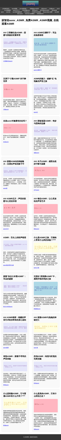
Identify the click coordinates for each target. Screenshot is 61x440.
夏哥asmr (35, 10)
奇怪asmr (6, 385)
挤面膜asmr (37, 308)
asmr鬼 (36, 347)
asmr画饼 (6, 347)
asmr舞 (57, 12)
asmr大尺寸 (16, 10)
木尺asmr (36, 190)
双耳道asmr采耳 (44, 10)
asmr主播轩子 (38, 70)
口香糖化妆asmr (7, 61)
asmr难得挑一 (23, 8)
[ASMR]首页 (5, 8)
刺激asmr (6, 425)
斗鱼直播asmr (26, 10)
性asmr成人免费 (47, 12)
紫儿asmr (20, 13)
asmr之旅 (36, 267)
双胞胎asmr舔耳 (34, 8)
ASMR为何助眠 (36, 12)
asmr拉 (8, 12)
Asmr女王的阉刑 (29, 13)
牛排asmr (27, 12)
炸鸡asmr (36, 383)
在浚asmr (6, 142)
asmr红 (36, 112)
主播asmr (52, 8)
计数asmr (6, 109)
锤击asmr (36, 229)
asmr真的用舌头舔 (8, 265)
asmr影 (5, 188)
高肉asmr (36, 429)
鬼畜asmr (36, 152)
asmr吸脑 (14, 8)
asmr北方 (6, 229)
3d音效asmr (40, 13)
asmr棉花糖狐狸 (17, 12)
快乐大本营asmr (7, 306)
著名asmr (44, 8)
